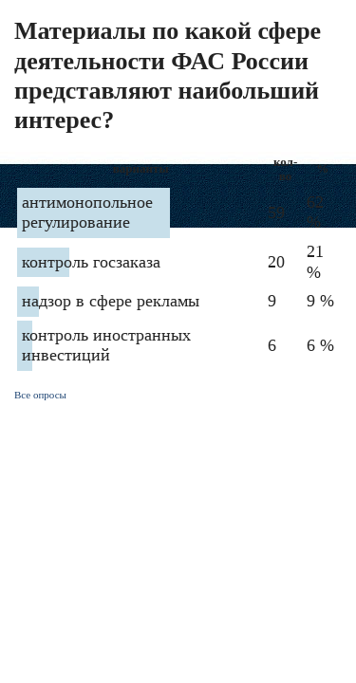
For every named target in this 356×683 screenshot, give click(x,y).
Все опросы (40, 394)
